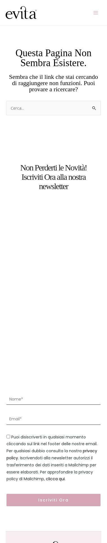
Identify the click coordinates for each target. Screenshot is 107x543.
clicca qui (55, 479)
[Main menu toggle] (95, 12)
